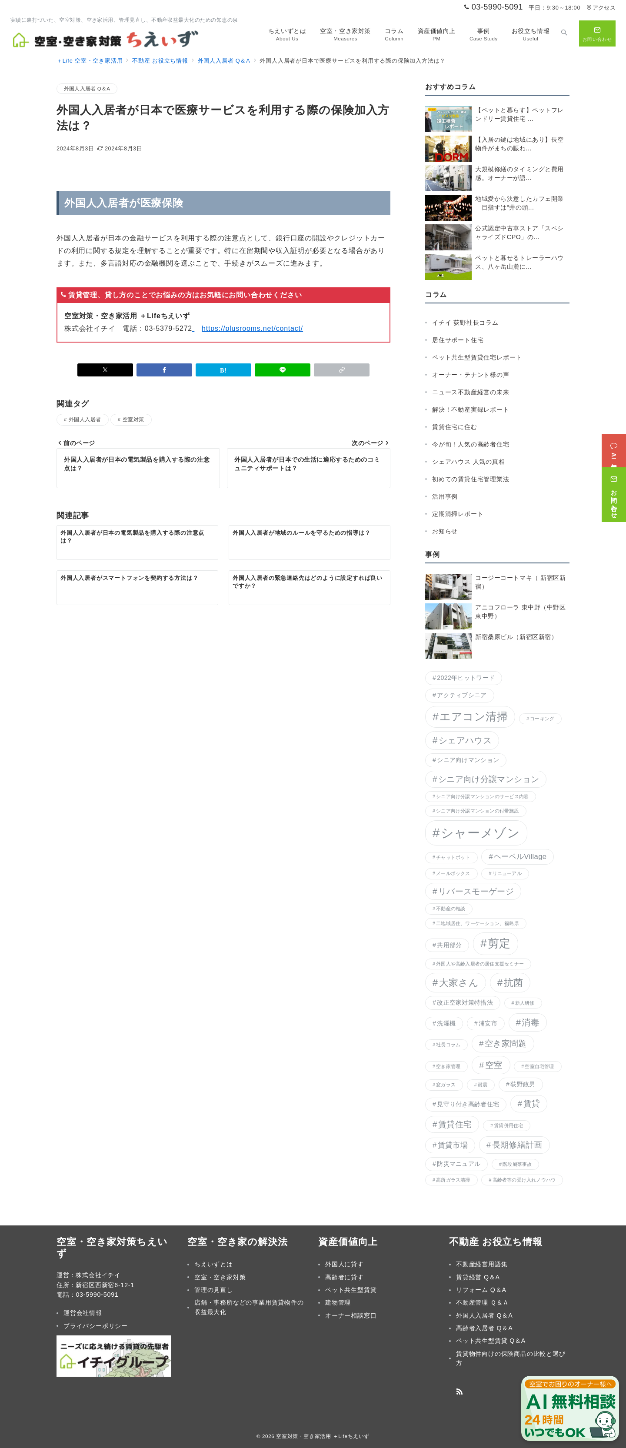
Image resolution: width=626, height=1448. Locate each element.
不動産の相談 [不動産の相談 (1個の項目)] (450, 908)
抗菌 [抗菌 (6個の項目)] (513, 982)
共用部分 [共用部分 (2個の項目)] (449, 945)
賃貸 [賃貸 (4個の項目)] (531, 1103)
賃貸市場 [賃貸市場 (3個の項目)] (453, 1145)
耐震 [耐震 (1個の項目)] (482, 1084)
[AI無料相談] (614, 444)
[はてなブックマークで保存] (223, 369)
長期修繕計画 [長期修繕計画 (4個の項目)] (517, 1144)
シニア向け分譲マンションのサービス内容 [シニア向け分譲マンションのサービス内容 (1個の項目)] (482, 796)
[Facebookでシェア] (164, 369)
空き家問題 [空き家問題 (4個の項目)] (506, 1043)
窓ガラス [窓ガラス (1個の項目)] (446, 1084)
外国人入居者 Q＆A (87, 88)
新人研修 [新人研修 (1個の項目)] (525, 1002)
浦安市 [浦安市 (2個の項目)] (488, 1023)
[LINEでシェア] (282, 369)
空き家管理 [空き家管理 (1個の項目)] (448, 1066)
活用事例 (445, 496)
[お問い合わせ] (614, 488)
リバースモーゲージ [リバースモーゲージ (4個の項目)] (476, 891)
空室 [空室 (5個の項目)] (494, 1065)
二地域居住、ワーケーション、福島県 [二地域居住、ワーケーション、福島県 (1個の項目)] (477, 923)
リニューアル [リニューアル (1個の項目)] (507, 873)
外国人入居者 (85, 419)
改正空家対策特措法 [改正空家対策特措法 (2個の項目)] (465, 1002)
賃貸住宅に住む (454, 426)
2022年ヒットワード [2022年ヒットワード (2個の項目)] (466, 677)
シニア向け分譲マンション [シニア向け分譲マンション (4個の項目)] (488, 779)
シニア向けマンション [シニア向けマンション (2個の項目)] (468, 759)
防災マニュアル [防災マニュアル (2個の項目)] (458, 1163)
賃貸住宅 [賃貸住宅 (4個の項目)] (455, 1124)
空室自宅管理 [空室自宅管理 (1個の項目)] (539, 1066)
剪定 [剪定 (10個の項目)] (499, 943)
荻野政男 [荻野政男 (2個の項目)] (522, 1084)
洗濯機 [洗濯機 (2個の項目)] (446, 1023)
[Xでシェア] (105, 369)
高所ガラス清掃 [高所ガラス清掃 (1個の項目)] (453, 1179)
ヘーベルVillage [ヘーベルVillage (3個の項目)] (520, 856)
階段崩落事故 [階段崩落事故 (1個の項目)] (517, 1164)
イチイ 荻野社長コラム (465, 322)
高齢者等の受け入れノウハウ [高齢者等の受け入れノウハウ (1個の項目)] (524, 1179)
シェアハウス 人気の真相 (468, 461)
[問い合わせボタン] (597, 33)
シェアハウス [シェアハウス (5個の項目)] (465, 740)
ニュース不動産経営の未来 (470, 392)
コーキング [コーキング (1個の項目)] (542, 718)
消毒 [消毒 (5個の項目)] (530, 1022)
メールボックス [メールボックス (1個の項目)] (453, 873)
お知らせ (445, 531)
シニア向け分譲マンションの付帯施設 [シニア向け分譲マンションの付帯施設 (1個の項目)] (477, 810)
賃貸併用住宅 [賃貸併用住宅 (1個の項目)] (508, 1125)
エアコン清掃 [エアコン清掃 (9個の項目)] (474, 716)
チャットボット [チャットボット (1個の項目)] (453, 857)
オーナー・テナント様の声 (470, 374)
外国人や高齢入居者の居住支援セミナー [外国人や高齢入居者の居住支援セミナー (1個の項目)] (480, 963)
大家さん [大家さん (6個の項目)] (459, 982)
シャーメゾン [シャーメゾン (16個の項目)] (480, 833)
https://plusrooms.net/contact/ (252, 328)
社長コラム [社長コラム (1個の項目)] (448, 1044)
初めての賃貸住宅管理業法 (470, 479)
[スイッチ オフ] (564, 33)
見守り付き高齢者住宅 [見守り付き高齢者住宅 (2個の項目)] (468, 1104)
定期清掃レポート (457, 513)
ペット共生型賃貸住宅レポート (477, 357)
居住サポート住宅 (457, 339)
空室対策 (133, 419)
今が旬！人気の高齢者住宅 (470, 444)
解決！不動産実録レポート (470, 409)
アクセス (601, 7)
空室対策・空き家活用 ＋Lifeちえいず (323, 1436)
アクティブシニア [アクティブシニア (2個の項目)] (461, 695)
